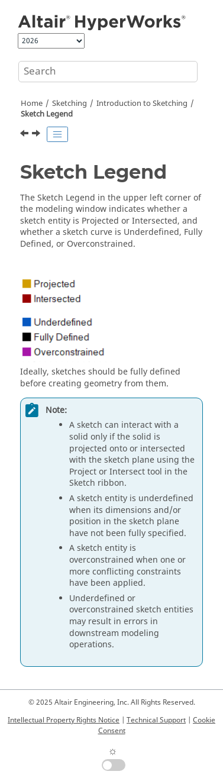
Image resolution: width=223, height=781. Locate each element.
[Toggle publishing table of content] (57, 134)
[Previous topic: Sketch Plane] (25, 135)
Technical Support (156, 720)
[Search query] (108, 71)
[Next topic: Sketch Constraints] (37, 135)
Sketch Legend (47, 114)
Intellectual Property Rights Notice (63, 720)
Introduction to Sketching (142, 103)
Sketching (69, 103)
